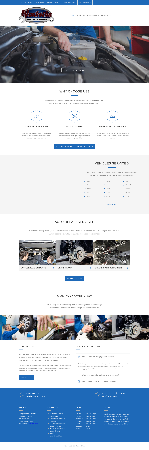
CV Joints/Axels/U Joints (57, 423)
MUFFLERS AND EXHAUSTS (33, 268)
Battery (52, 433)
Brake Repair (54, 416)
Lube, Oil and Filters (56, 436)
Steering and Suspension (57, 418)
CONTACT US (106, 15)
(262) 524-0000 (28, 421)
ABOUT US (81, 15)
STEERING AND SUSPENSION (108, 268)
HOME (72, 15)
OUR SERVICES (93, 15)
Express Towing (33, 423)
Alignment (53, 421)
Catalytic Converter (55, 426)
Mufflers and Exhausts (56, 413)
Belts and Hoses (55, 431)
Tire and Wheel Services (57, 428)
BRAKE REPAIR (65, 268)
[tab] (103, 357)
